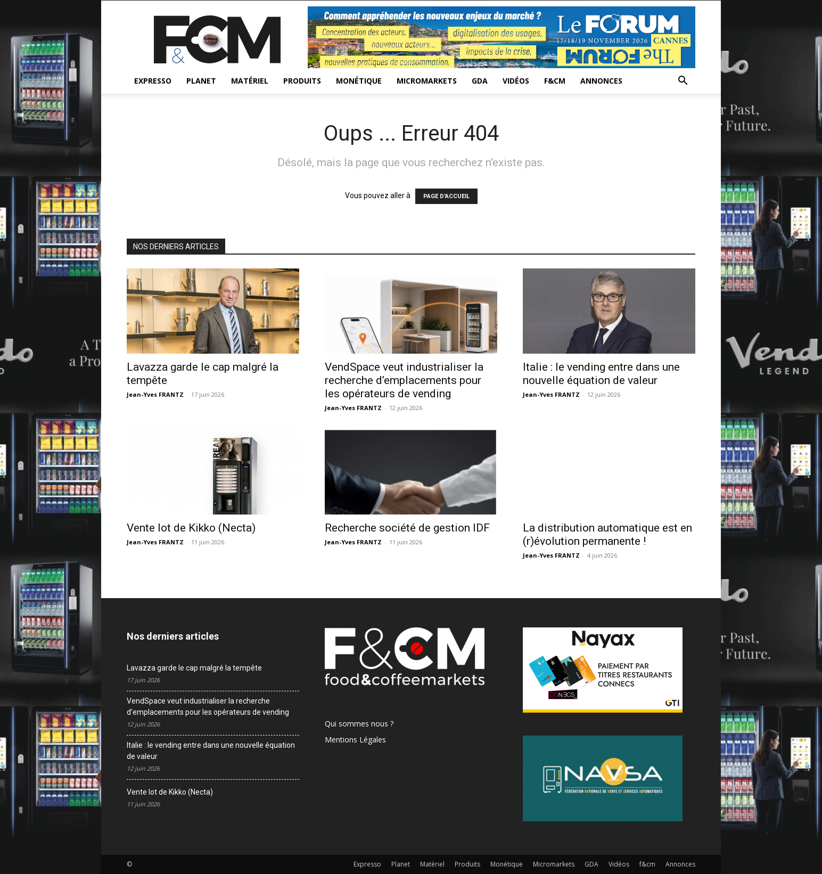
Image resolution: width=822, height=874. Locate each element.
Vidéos (516, 81)
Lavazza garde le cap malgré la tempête (194, 668)
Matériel (249, 81)
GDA (480, 81)
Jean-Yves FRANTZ (155, 394)
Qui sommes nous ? (359, 723)
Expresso (152, 81)
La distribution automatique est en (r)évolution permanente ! (607, 534)
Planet (201, 81)
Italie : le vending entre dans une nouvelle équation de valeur (601, 374)
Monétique (359, 81)
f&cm (554, 81)
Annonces (601, 81)
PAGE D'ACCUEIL (446, 196)
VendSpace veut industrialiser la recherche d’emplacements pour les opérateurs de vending (404, 380)
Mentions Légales (355, 739)
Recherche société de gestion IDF (407, 527)
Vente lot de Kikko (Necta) (191, 527)
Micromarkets (427, 81)
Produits (302, 81)
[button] (682, 82)
